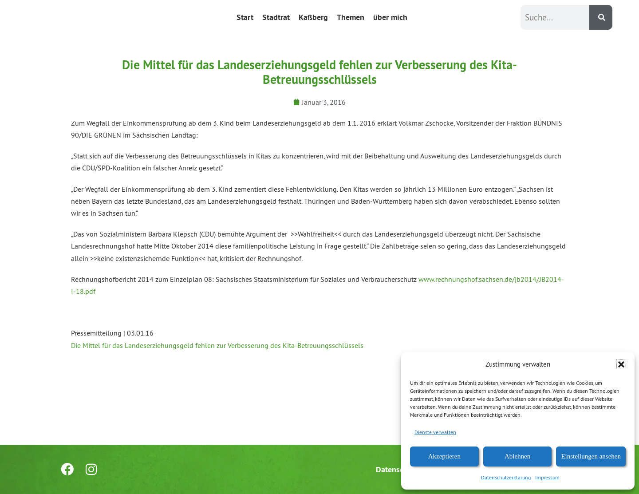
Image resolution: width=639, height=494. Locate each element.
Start (245, 17)
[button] (621, 364)
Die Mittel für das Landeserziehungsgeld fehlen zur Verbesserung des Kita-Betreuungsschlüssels (217, 345)
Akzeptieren (444, 456)
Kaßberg (313, 17)
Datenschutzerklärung (506, 477)
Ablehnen (517, 456)
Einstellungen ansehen (591, 456)
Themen (350, 17)
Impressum (547, 477)
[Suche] (600, 17)
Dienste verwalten (435, 432)
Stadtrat (276, 17)
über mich (390, 17)
